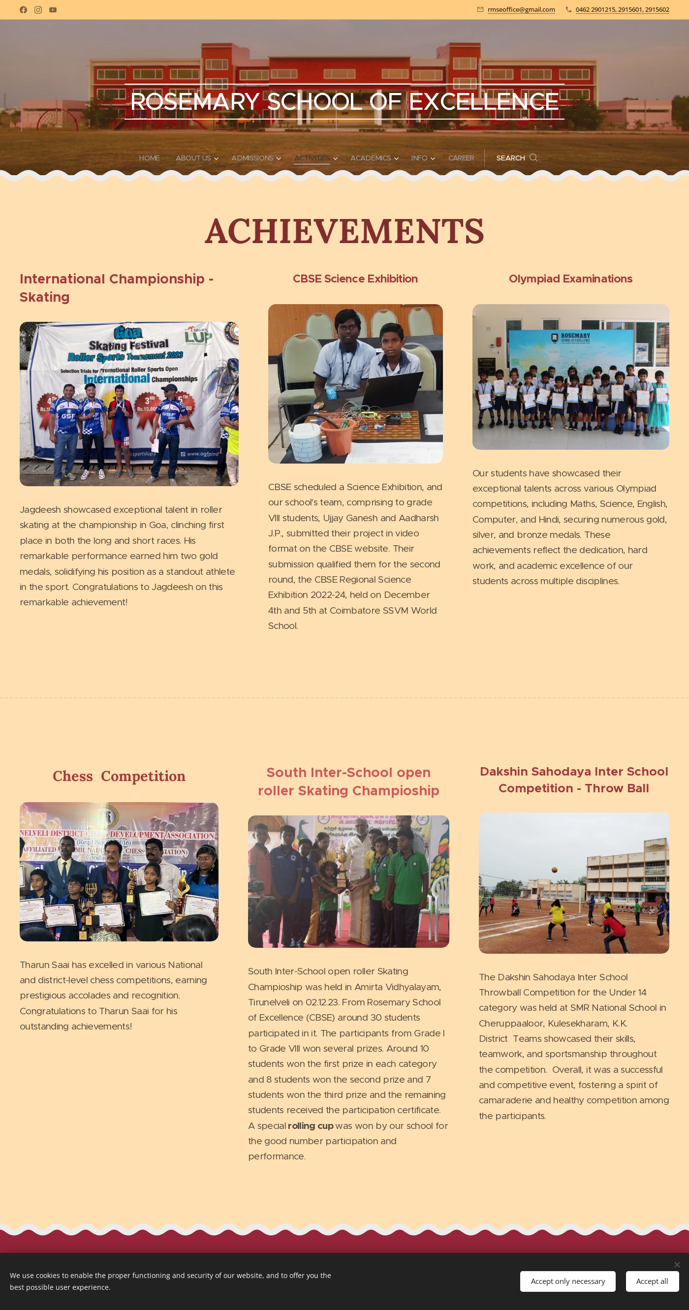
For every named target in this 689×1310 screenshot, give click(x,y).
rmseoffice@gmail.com (521, 9)
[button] (525, 158)
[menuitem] (146, 158)
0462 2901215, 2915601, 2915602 (622, 9)
